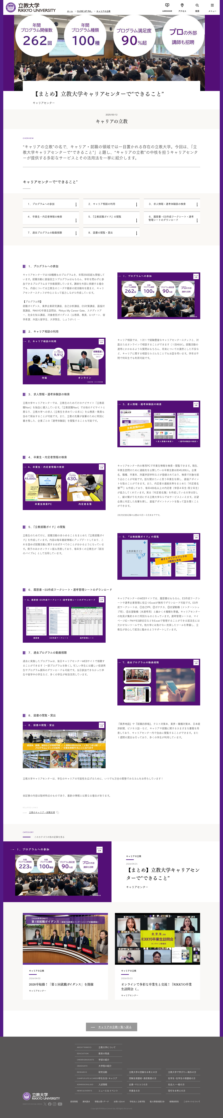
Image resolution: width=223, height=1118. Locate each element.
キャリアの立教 (103, 10)
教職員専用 (174, 1101)
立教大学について (95, 1047)
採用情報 (74, 1101)
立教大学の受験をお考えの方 (143, 1072)
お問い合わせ (119, 1101)
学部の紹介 (92, 1060)
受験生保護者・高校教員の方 (142, 1078)
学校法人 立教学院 (137, 1101)
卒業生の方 (134, 1090)
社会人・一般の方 (176, 1084)
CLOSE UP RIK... (84, 10)
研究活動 (91, 1072)
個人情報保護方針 (157, 1101)
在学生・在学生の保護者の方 (181, 1078)
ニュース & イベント (96, 1091)
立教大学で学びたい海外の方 (182, 1072)
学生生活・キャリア (96, 1078)
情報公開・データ (102, 1101)
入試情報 (91, 1084)
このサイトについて (192, 1101)
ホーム (70, 10)
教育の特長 (92, 1053)
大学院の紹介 (93, 1066)
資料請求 (86, 1101)
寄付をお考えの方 (176, 1090)
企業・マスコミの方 (138, 1084)
